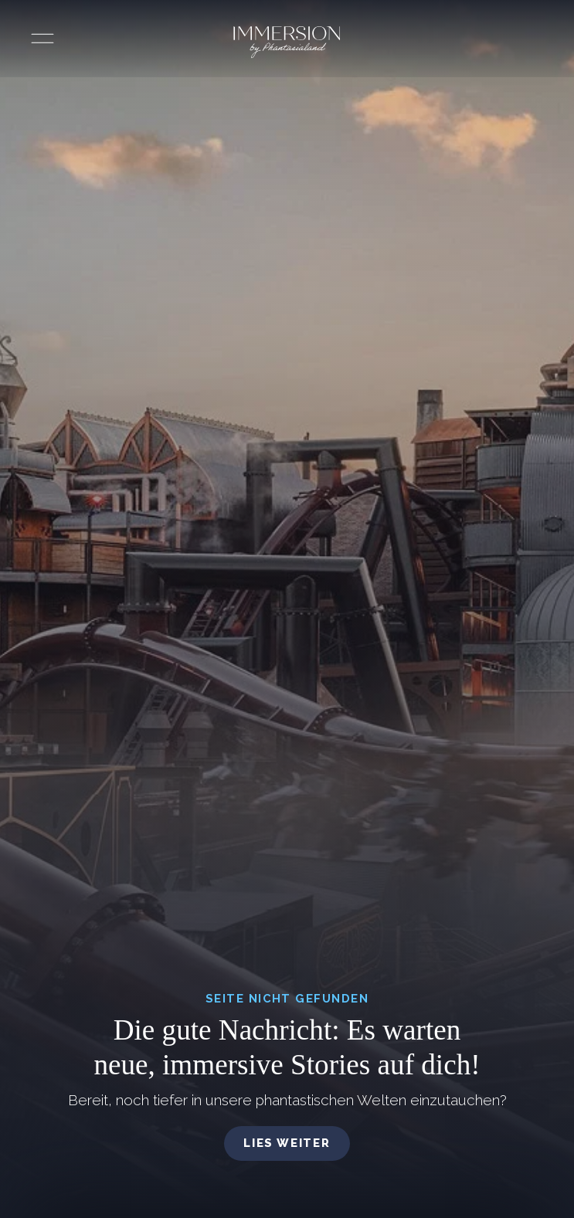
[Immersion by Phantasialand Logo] (286, 42)
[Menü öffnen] (42, 38)
